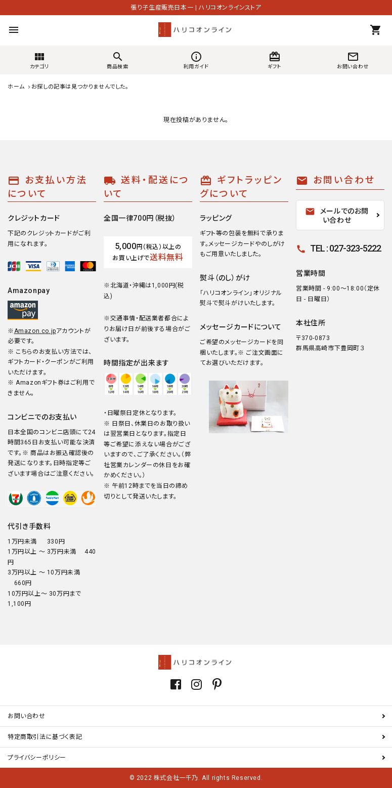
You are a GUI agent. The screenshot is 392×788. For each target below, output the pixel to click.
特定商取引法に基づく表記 (45, 736)
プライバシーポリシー (37, 757)
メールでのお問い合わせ (337, 215)
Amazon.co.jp (35, 331)
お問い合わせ (27, 716)
